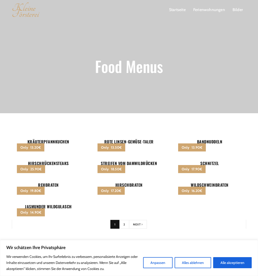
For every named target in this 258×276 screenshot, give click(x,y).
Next (138, 224)
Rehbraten (48, 185)
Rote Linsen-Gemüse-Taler (129, 142)
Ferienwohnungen (209, 9)
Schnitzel (209, 163)
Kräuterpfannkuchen (48, 142)
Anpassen (157, 262)
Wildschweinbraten (210, 185)
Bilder (238, 9)
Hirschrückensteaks (48, 163)
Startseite (177, 9)
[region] (129, 258)
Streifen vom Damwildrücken (129, 163)
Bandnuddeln (209, 142)
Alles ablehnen (193, 262)
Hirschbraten (129, 185)
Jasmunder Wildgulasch (48, 207)
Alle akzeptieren (232, 262)
